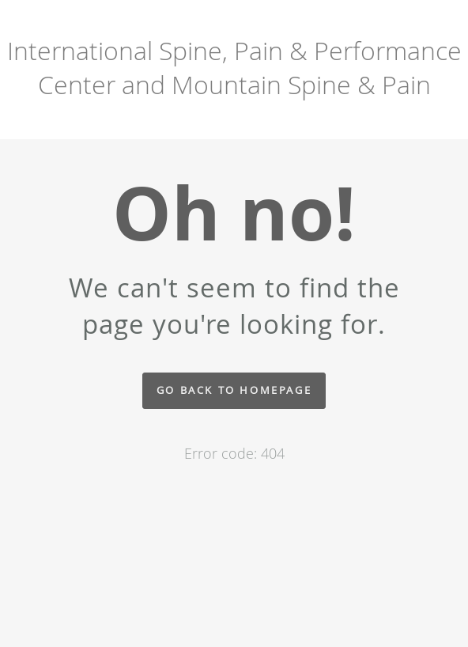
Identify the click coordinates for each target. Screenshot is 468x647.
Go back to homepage (234, 390)
